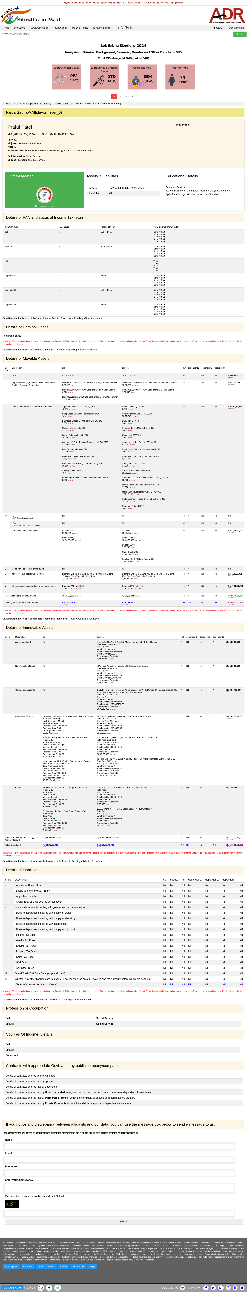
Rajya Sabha (60, 27)
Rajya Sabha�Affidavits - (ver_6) (33, 103)
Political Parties (80, 27)
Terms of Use (78, 1266)
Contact (63, 1266)
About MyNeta (236, 27)
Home (6, 27)
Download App (170, 1287)
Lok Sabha (19, 27)
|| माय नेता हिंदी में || (123, 27)
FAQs (92, 1266)
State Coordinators (46, 1266)
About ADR (218, 27)
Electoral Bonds (101, 27)
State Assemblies (39, 27)
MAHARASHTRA (64, 103)
